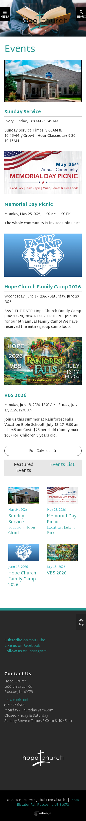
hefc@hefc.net (16, 700)
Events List (62, 465)
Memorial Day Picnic (28, 205)
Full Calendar (40, 451)
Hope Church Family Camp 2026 (42, 287)
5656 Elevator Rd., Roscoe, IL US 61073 (48, 802)
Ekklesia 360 (43, 813)
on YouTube (24, 640)
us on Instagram (25, 651)
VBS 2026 (15, 396)
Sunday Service (22, 112)
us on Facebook (22, 646)
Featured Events (23, 468)
